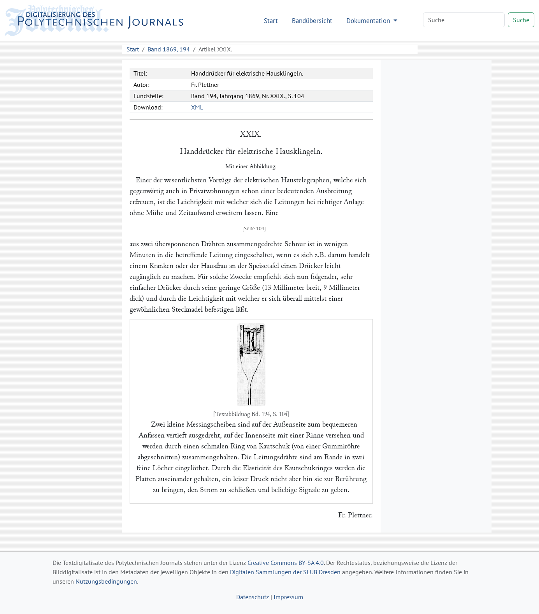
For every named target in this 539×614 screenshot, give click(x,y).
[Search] (464, 19)
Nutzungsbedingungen (106, 581)
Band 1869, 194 (168, 49)
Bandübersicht (312, 20)
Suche (521, 20)
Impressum (288, 597)
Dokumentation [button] (369, 20)
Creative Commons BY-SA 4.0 (286, 562)
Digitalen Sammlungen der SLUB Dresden (285, 572)
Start (271, 20)
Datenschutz (252, 597)
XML (197, 107)
